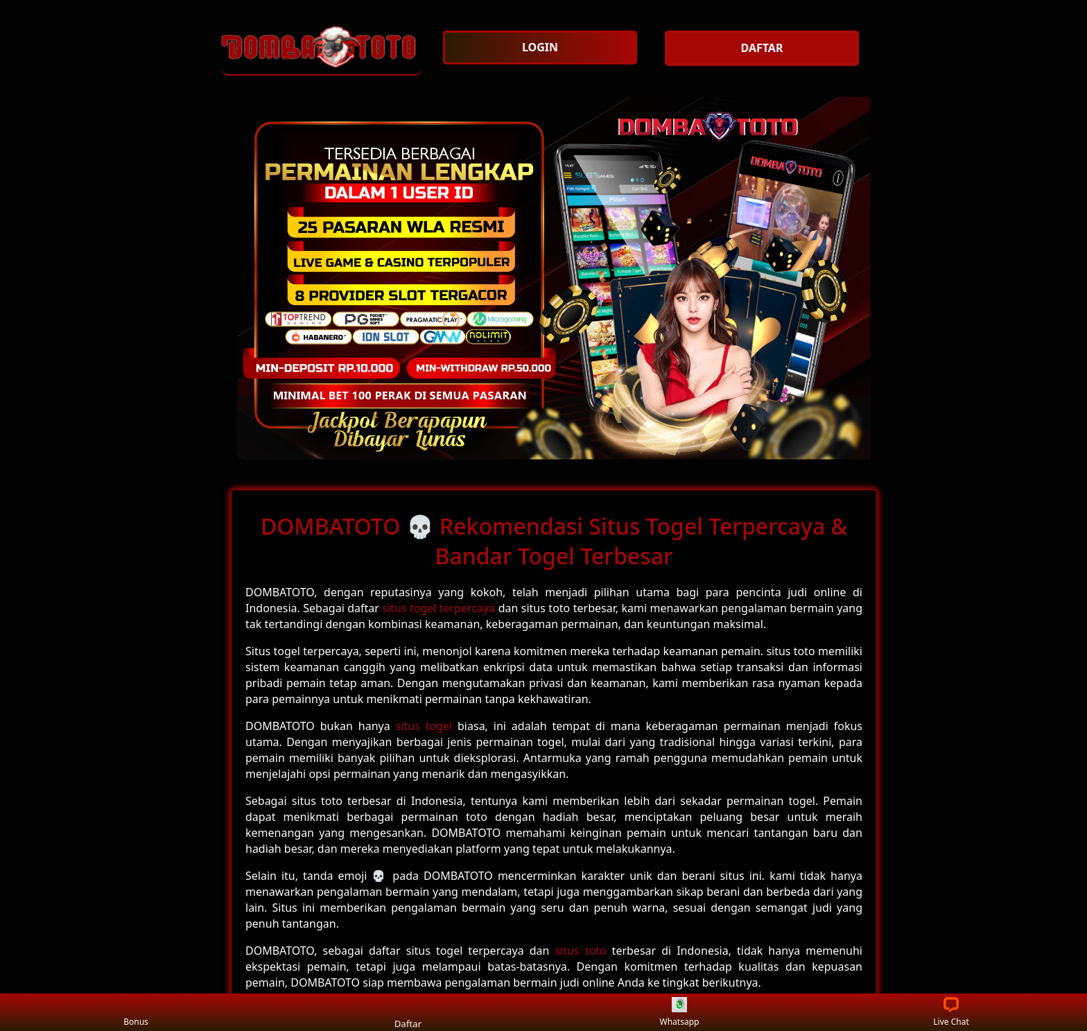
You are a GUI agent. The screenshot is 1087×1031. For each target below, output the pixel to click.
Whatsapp (679, 1012)
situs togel (424, 726)
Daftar (407, 1012)
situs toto (581, 950)
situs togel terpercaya (438, 608)
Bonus (135, 1012)
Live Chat (950, 1012)
